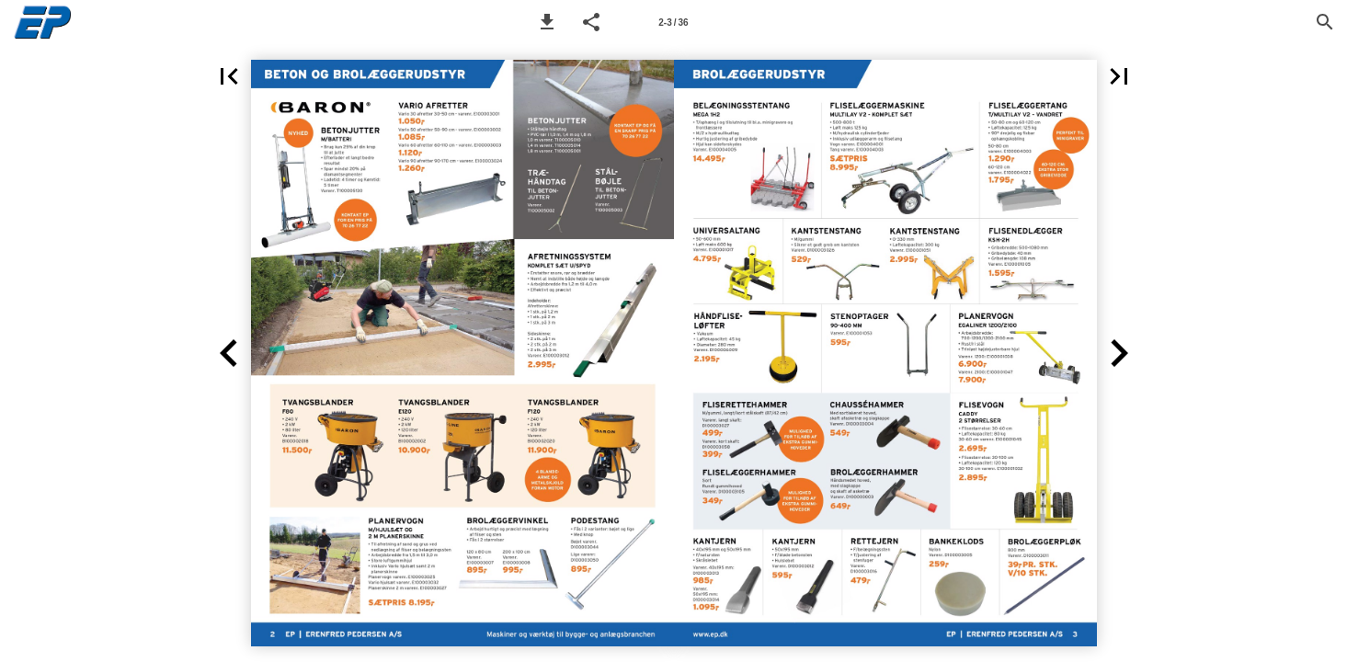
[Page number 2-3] (673, 22)
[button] (547, 22)
